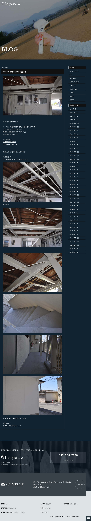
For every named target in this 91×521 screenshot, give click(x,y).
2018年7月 (72, 170)
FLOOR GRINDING (13, 512)
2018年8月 (72, 166)
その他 (71, 93)
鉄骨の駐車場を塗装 (9, 142)
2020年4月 (72, 116)
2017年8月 (72, 209)
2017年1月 (72, 234)
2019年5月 (72, 134)
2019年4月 (72, 137)
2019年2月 (72, 145)
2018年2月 (72, 188)
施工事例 (72, 100)
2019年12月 (73, 123)
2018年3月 (72, 184)
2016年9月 (72, 248)
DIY (70, 75)
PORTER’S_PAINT (74, 82)
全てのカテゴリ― (74, 71)
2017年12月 (73, 195)
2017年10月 (73, 202)
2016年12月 (73, 238)
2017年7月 (72, 213)
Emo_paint (73, 78)
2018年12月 (73, 152)
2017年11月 (73, 198)
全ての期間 (73, 109)
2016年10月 (73, 245)
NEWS (45, 508)
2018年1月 (72, 191)
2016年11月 (73, 241)
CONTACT (70, 504)
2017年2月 (72, 231)
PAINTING (8, 508)
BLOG (45, 512)
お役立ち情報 (73, 89)
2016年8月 (72, 252)
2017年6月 (72, 216)
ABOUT (46, 504)
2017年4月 (72, 223)
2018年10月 (73, 159)
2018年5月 (72, 177)
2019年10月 (73, 127)
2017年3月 (72, 227)
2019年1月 (72, 148)
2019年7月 (72, 130)
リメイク (72, 96)
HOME (5, 504)
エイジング (73, 85)
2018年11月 (73, 155)
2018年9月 (72, 163)
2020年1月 (72, 119)
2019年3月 (72, 141)
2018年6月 (72, 173)
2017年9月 (72, 205)
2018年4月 (72, 180)
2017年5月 (72, 220)
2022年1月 (72, 112)
